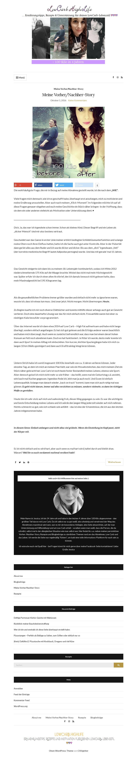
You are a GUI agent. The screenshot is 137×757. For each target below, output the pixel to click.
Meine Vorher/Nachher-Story (68, 89)
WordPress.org (20, 706)
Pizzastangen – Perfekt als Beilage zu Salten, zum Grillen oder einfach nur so (47, 635)
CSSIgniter (83, 750)
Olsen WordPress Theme (61, 750)
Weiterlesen (114, 462)
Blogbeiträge (19, 582)
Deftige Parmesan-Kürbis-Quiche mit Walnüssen (35, 618)
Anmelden (18, 688)
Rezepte (17, 594)
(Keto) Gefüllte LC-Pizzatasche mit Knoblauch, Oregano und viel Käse (44, 641)
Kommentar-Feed (21, 700)
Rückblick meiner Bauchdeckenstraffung (31, 624)
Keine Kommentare (77, 100)
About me (18, 576)
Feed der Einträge (21, 694)
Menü (20, 77)
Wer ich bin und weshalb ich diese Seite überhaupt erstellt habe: (42, 629)
